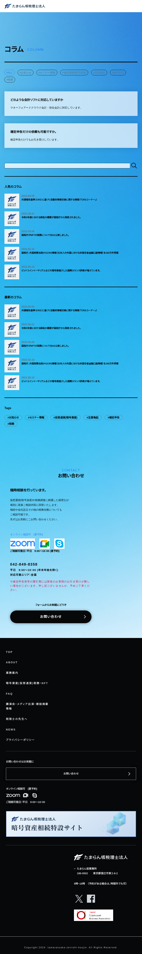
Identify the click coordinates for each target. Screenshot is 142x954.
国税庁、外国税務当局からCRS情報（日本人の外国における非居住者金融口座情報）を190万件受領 (69, 253)
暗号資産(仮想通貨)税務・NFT (27, 683)
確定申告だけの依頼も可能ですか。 (33, 131)
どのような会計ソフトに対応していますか (36, 100)
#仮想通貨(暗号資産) (74, 72)
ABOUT (12, 662)
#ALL (9, 72)
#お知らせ (25, 72)
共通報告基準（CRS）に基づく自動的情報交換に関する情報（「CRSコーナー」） (59, 199)
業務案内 (12, 672)
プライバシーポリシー (20, 739)
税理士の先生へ (17, 719)
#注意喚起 (99, 72)
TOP (9, 652)
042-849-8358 (24, 564)
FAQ (9, 693)
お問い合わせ (51, 617)
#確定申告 (118, 72)
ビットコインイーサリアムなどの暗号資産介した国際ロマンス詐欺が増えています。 (60, 270)
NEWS (11, 729)
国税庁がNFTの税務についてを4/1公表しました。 (45, 235)
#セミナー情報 (46, 72)
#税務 (9, 79)
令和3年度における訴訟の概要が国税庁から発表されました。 (51, 217)
